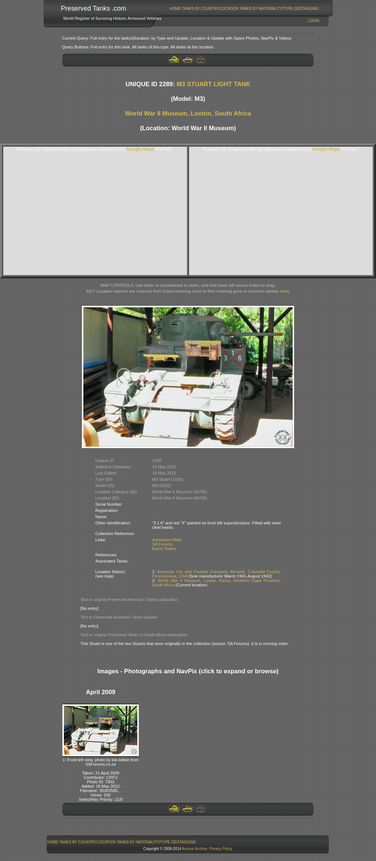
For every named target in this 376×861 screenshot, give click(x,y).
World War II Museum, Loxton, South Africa (188, 113)
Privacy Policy (220, 849)
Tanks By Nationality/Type (266, 9)
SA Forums (162, 544)
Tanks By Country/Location (210, 9)
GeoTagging (306, 9)
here (284, 291)
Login (313, 21)
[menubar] (244, 8)
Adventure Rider (167, 540)
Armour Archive (194, 849)
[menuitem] (175, 8)
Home (175, 9)
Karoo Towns (164, 548)
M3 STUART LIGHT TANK (213, 84)
